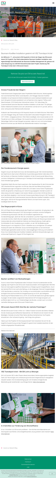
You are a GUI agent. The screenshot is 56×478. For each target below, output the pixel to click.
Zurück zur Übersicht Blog (10, 40)
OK (52, 473)
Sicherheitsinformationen (28, 464)
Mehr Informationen (27, 81)
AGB (28, 467)
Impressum (28, 462)
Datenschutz (28, 459)
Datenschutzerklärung (32, 476)
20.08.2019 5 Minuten (10, 49)
